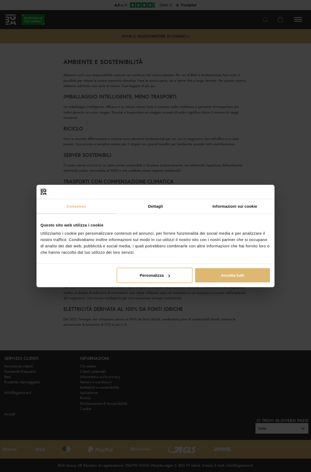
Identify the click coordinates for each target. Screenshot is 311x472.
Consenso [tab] (76, 206)
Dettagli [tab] (155, 206)
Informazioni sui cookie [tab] (235, 206)
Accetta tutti (232, 275)
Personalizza (155, 275)
